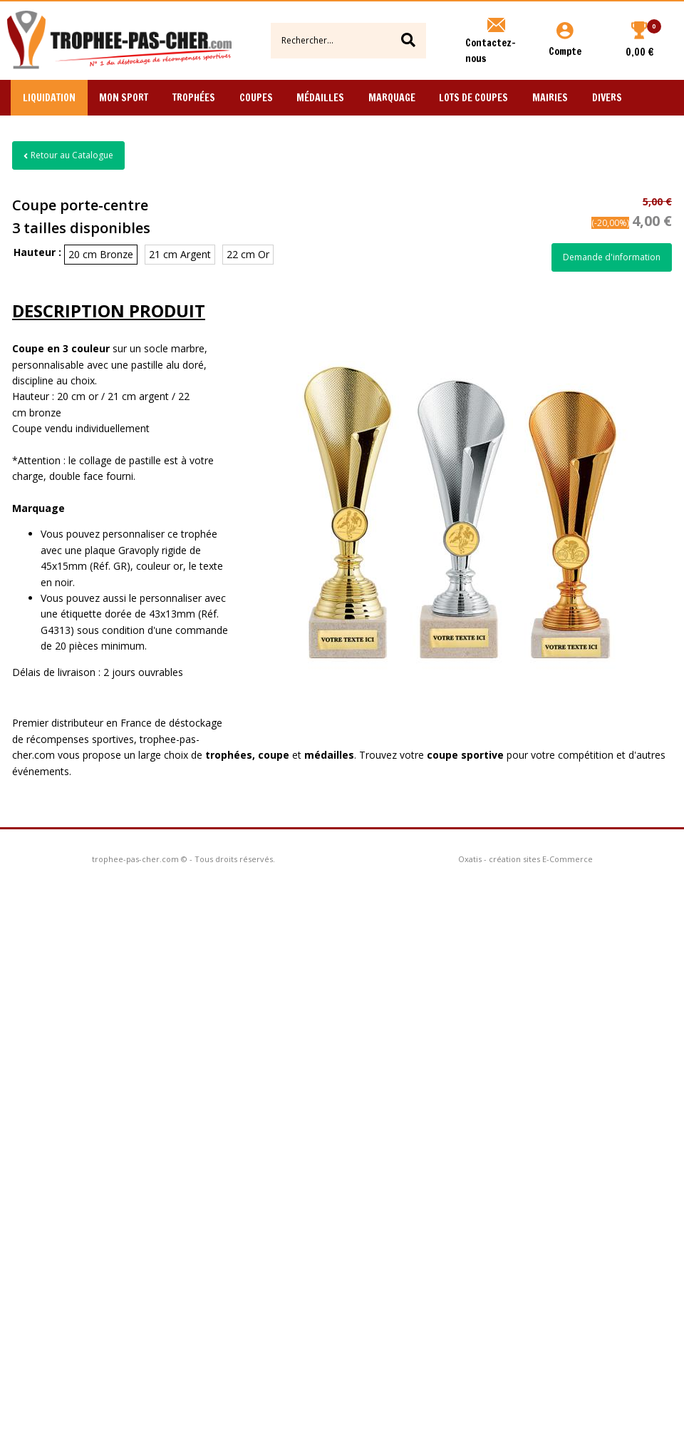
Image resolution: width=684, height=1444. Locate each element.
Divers (607, 98)
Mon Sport (123, 98)
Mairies (550, 98)
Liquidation (49, 98)
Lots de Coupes (473, 98)
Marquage (391, 98)
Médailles (320, 98)
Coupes (256, 98)
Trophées (193, 98)
